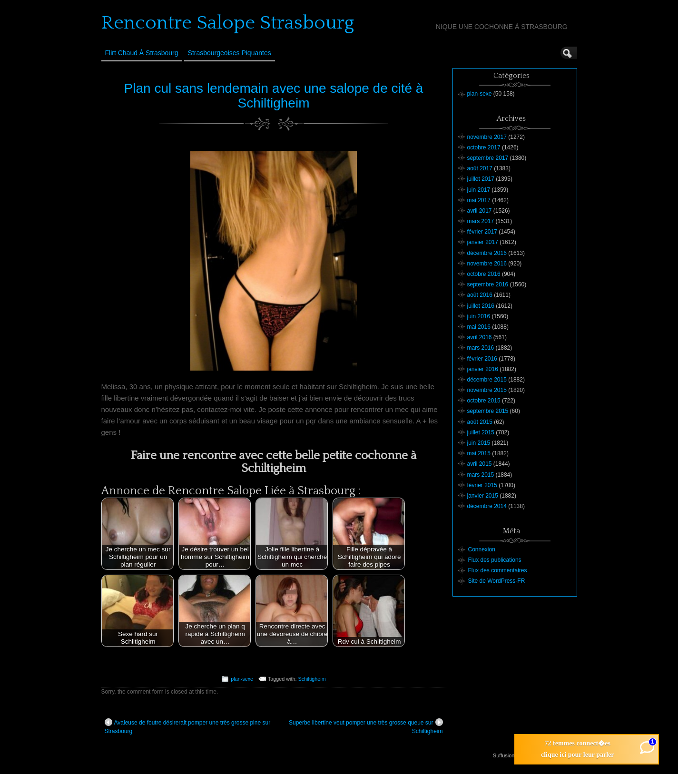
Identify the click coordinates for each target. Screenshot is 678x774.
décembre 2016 (487, 253)
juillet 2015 (480, 432)
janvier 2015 (482, 495)
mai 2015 (479, 453)
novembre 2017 (487, 137)
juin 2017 (479, 189)
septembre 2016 (488, 284)
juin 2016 (479, 316)
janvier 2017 (482, 242)
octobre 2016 (484, 274)
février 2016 (482, 358)
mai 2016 (479, 326)
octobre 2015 (484, 400)
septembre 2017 (488, 158)
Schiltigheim (312, 679)
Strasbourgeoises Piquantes (229, 53)
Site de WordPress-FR (496, 581)
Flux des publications (494, 560)
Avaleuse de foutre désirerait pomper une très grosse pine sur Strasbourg (188, 726)
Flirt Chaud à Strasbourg (141, 53)
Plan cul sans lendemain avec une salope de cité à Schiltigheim (273, 95)
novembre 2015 (487, 390)
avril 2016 (479, 337)
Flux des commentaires (497, 570)
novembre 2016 (487, 263)
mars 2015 (480, 474)
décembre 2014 (487, 506)
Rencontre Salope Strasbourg (227, 22)
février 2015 (482, 485)
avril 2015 (479, 463)
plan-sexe (242, 679)
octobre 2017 (484, 147)
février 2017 (482, 231)
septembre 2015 (488, 411)
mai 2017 (479, 200)
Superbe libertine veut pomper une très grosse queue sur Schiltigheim (366, 726)
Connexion (481, 549)
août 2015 (479, 422)
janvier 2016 (482, 369)
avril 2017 (479, 210)
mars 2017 (480, 221)
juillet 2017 (480, 179)
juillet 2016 (480, 306)
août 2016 (479, 295)
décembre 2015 (487, 379)
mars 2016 (480, 347)
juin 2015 (479, 443)
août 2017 (479, 168)
